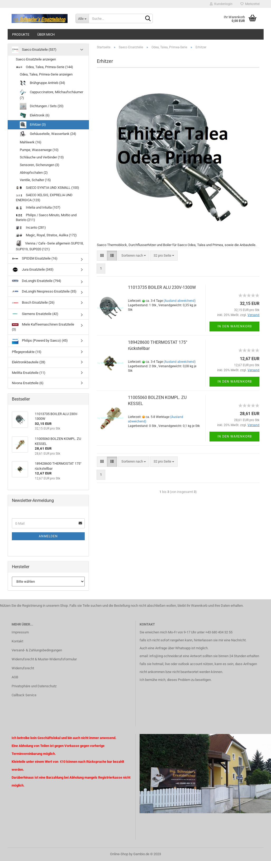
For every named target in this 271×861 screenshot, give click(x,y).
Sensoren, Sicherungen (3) (39, 165)
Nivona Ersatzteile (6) (28, 383)
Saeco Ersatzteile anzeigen (36, 59)
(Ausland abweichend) (180, 301)
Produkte (20, 34)
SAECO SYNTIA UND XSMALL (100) (47, 188)
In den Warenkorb (234, 326)
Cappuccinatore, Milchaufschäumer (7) (51, 94)
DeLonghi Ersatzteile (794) (36, 281)
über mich (46, 34)
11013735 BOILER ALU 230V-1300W (162, 287)
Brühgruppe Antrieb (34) (42, 83)
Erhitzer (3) (33, 124)
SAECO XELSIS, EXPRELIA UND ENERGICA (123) (44, 197)
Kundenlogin (221, 4)
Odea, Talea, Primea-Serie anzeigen (46, 74)
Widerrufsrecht (23, 668)
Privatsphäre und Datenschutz (34, 686)
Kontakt (17, 641)
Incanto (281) (31, 227)
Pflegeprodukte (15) (26, 352)
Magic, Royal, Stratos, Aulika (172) (46, 235)
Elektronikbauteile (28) (28, 362)
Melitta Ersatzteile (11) (28, 373)
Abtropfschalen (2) (34, 173)
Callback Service (24, 695)
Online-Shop (119, 854)
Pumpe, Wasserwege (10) (39, 150)
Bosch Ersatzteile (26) (33, 302)
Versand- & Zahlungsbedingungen (37, 650)
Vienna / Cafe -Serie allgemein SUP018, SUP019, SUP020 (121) (50, 245)
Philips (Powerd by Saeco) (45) (40, 340)
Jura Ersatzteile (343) (33, 269)
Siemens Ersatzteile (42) (35, 314)
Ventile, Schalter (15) (35, 180)
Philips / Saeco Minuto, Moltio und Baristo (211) (46, 217)
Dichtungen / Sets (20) (42, 106)
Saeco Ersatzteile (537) (34, 49)
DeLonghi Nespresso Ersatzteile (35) (44, 291)
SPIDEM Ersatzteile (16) (35, 258)
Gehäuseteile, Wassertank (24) (48, 134)
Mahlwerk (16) (30, 142)
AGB (15, 677)
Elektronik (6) (35, 115)
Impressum (20, 632)
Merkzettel (250, 4)
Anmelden (48, 536)
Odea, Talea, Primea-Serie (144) (44, 67)
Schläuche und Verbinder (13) (42, 157)
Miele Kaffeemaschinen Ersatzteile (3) (43, 326)
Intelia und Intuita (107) (38, 207)
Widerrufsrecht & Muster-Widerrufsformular (44, 659)
